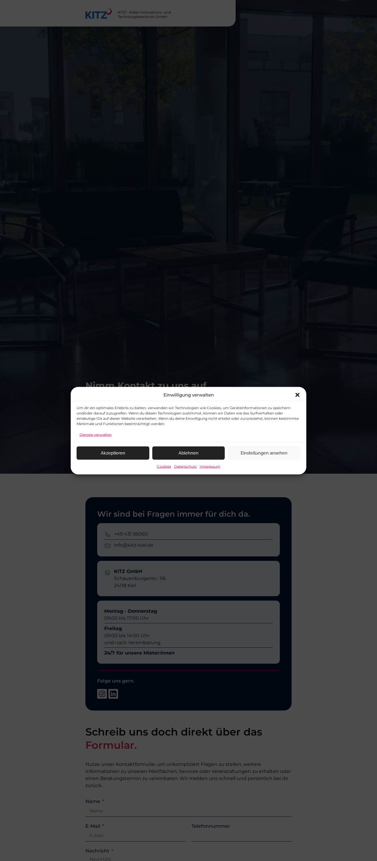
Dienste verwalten (96, 434)
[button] (297, 395)
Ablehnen (188, 453)
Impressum (210, 466)
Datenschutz (185, 466)
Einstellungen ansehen (264, 453)
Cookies (164, 466)
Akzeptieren (113, 453)
